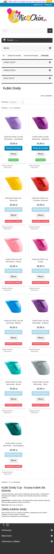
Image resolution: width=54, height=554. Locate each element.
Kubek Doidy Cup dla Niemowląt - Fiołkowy (40, 322)
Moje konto (7, 536)
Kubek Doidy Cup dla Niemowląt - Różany (13, 260)
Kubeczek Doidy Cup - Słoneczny (13, 199)
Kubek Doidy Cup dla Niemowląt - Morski (13, 383)
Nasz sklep (9, 78)
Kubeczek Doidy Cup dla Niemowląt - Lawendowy (13, 138)
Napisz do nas (38, 4)
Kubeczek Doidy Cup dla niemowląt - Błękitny (13, 322)
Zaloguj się (48, 4)
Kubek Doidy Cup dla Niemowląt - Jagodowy (40, 138)
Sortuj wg (4, 102)
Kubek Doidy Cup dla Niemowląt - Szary (40, 383)
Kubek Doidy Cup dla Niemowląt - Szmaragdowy (13, 444)
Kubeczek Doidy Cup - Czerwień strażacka (40, 199)
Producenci (10, 70)
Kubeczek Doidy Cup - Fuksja (40, 260)
